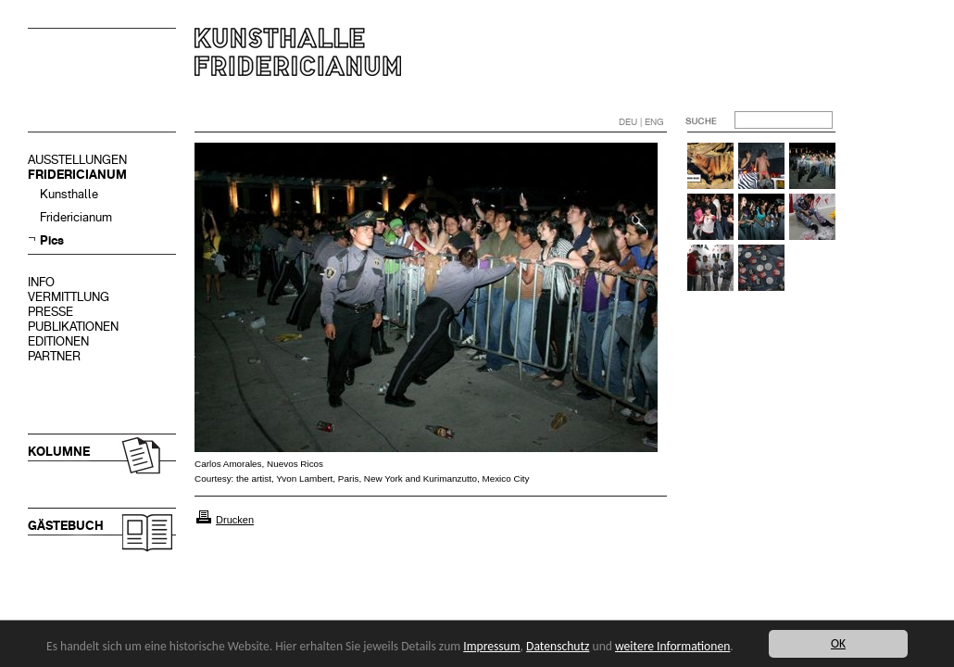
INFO (41, 282)
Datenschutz (557, 646)
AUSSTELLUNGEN (77, 160)
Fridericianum (76, 217)
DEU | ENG (641, 122)
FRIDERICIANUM (77, 175)
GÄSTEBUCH (66, 526)
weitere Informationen (672, 646)
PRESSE (50, 312)
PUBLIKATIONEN (73, 327)
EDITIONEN (58, 341)
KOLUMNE (59, 452)
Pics (52, 240)
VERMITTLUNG (68, 297)
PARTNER (54, 356)
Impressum (491, 646)
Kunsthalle (69, 194)
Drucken (235, 519)
